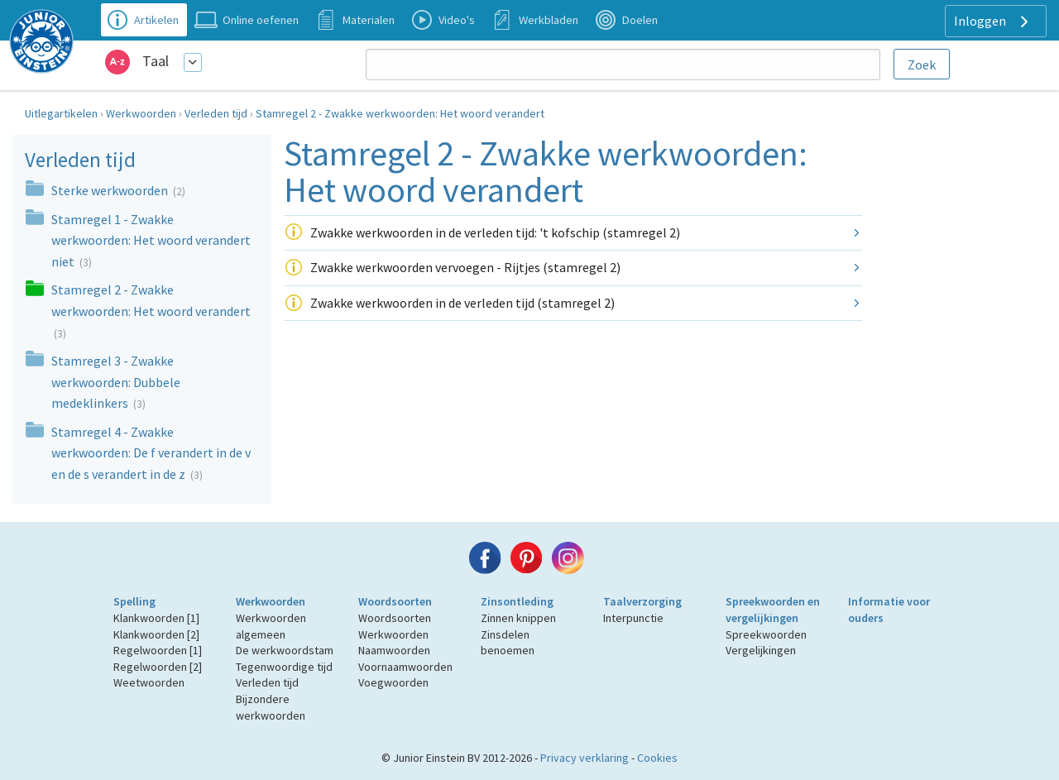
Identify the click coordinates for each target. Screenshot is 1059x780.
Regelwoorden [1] (157, 650)
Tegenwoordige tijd (284, 666)
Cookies (657, 757)
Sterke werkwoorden (110, 190)
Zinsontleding (517, 601)
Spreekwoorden (766, 634)
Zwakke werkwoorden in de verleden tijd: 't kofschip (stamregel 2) (495, 232)
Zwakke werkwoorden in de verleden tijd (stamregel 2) (462, 302)
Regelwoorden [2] (157, 666)
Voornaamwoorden (405, 666)
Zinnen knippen (518, 617)
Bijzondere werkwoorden (270, 707)
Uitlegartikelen (61, 113)
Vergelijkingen (761, 650)
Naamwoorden (394, 650)
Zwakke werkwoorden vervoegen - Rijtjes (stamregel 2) (465, 267)
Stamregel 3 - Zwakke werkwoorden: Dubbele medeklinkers (115, 381)
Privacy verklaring (584, 757)
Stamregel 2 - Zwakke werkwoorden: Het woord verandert (400, 113)
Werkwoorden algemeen (271, 626)
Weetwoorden (148, 682)
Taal (155, 60)
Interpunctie (633, 617)
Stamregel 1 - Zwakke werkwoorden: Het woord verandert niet (151, 240)
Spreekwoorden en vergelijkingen (773, 609)
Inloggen (993, 21)
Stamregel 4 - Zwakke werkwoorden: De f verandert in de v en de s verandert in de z (151, 452)
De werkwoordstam (284, 650)
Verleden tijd (215, 113)
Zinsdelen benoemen (507, 642)
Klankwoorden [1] (156, 617)
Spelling (134, 601)
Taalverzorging (642, 601)
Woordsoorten (395, 601)
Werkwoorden (141, 113)
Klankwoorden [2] (156, 634)
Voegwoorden (393, 682)
